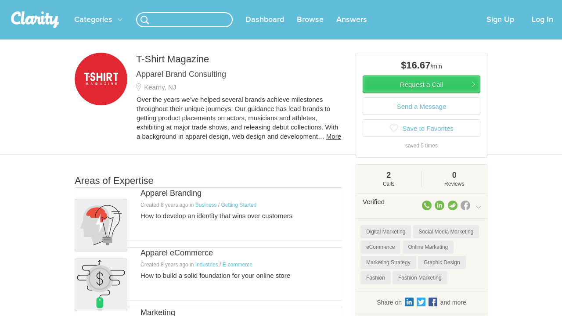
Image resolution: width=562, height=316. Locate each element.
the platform (61, 5)
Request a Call (421, 95)
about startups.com (513, 6)
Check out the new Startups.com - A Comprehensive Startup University (387, 6)
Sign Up (500, 30)
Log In (542, 30)
